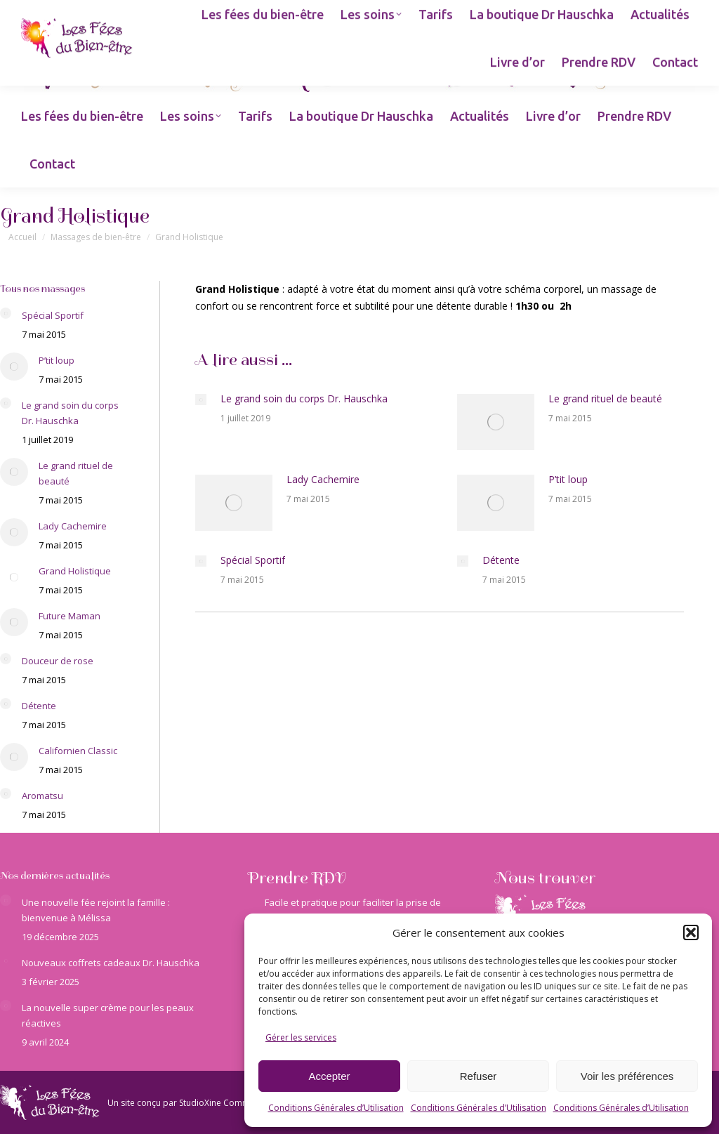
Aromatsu (42, 795)
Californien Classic (78, 750)
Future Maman (69, 615)
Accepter (329, 1076)
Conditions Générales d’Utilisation (336, 1108)
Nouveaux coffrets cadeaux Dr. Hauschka (110, 962)
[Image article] (200, 399)
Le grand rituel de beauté (605, 398)
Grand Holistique (75, 571)
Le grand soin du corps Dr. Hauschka (304, 398)
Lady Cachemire (323, 479)
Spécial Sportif (252, 560)
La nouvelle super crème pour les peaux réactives (108, 1015)
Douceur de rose (57, 660)
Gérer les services (300, 1037)
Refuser (478, 1076)
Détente (501, 560)
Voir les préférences (627, 1076)
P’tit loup (568, 479)
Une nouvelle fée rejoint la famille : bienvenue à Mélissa (96, 910)
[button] (691, 932)
